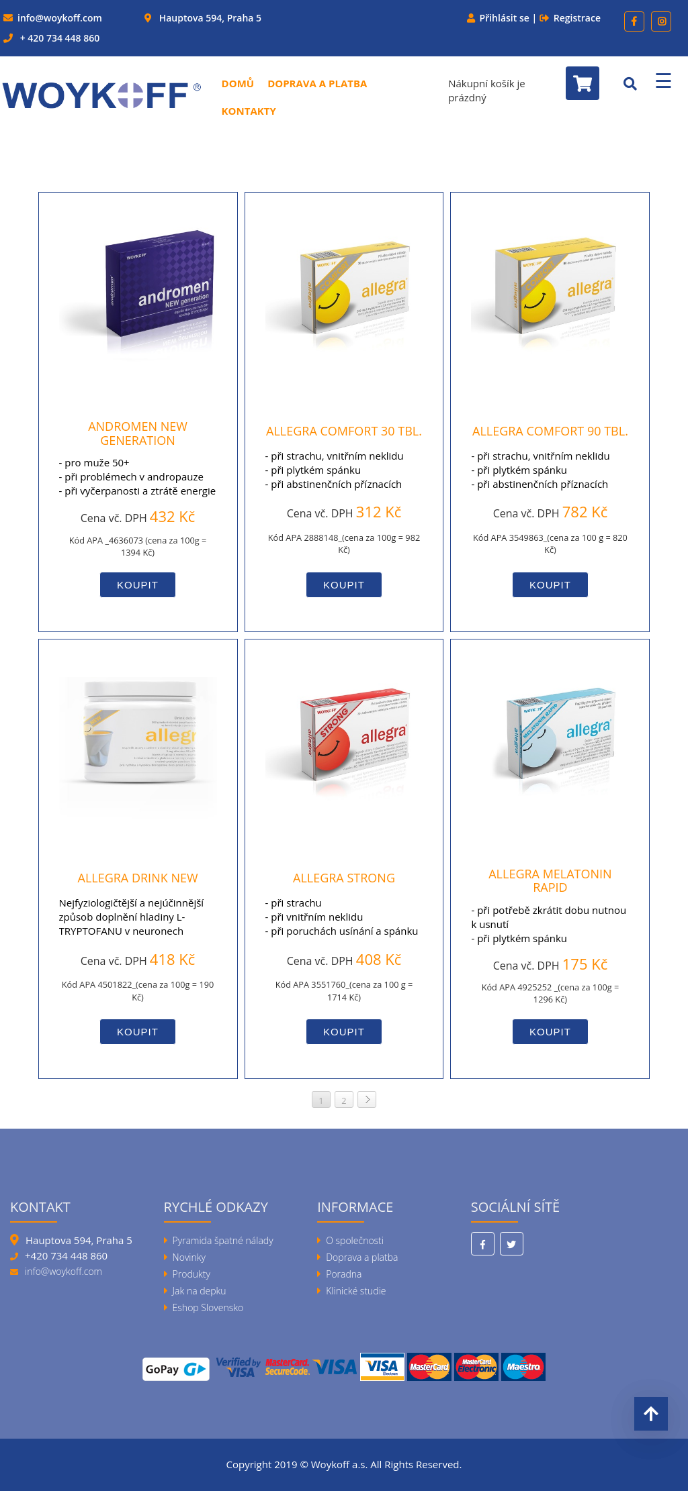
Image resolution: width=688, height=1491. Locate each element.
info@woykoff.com (59, 17)
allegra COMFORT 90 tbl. (550, 431)
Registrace (577, 17)
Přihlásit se (504, 17)
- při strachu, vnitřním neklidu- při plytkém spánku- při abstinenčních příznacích (334, 470)
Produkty (191, 1274)
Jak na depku (199, 1290)
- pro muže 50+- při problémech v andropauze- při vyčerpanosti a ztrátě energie (137, 476)
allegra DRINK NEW (138, 878)
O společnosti (355, 1240)
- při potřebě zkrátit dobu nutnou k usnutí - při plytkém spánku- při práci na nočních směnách (548, 931)
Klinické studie (356, 1290)
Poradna (343, 1274)
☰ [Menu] (663, 80)
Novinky (189, 1257)
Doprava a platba (317, 83)
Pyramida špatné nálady (223, 1240)
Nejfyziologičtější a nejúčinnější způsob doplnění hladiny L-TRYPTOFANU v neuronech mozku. (131, 924)
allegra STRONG (344, 878)
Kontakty (249, 110)
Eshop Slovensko (208, 1307)
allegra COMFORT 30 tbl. (344, 431)
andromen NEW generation (137, 433)
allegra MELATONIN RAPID (549, 881)
